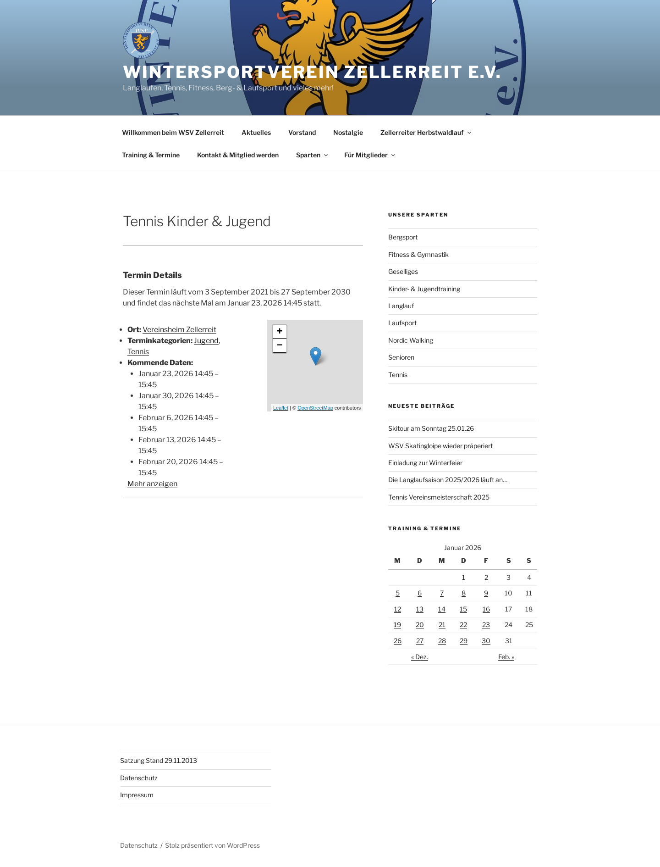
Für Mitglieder (370, 155)
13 (420, 609)
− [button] (279, 346)
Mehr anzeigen (152, 483)
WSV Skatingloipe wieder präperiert (440, 446)
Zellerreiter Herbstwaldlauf (426, 132)
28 (442, 641)
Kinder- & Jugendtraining (424, 289)
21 (442, 624)
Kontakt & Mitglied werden (238, 155)
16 (486, 609)
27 (420, 641)
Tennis (138, 351)
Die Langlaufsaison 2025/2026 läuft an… (447, 480)
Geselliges (403, 271)
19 (397, 624)
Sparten (312, 155)
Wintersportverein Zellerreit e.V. (312, 72)
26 (398, 641)
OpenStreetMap (315, 408)
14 (442, 609)
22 (463, 624)
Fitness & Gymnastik (418, 254)
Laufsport (402, 323)
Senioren (401, 357)
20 (420, 624)
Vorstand (302, 132)
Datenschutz (139, 778)
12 (397, 609)
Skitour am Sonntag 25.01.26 (431, 428)
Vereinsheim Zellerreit (179, 329)
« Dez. (419, 657)
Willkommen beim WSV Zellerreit (173, 132)
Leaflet (280, 408)
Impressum (137, 795)
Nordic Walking (410, 340)
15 (463, 609)
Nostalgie (348, 132)
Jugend (206, 340)
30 (486, 641)
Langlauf (401, 306)
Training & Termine (151, 155)
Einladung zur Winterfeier (425, 463)
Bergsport (403, 237)
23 (486, 624)
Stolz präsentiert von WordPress (212, 845)
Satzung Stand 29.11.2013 (158, 760)
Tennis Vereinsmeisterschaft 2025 (439, 497)
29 (464, 641)
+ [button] (279, 332)
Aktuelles (256, 132)
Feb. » (506, 657)
